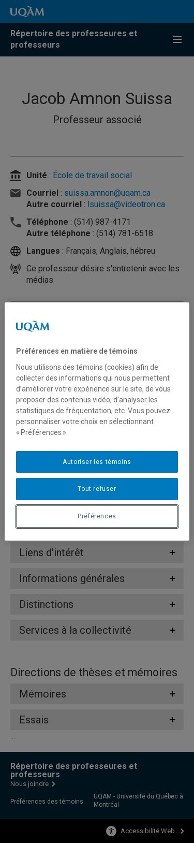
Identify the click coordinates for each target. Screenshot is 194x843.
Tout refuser (97, 488)
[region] (97, 421)
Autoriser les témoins (97, 462)
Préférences (97, 516)
